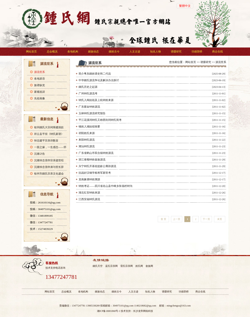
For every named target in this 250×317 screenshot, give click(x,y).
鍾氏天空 (98, 266)
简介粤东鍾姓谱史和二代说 (95, 73)
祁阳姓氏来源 (87, 133)
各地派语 (39, 78)
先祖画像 (39, 98)
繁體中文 (185, 5)
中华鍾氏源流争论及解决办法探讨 (99, 80)
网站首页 (31, 51)
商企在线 (217, 51)
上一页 (176, 219)
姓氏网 (139, 266)
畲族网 (149, 266)
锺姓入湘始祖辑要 (89, 126)
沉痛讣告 (39, 153)
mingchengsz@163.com (179, 305)
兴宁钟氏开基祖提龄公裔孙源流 (97, 166)
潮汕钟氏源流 (87, 146)
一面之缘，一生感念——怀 (50, 147)
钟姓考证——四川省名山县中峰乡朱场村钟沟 (105, 186)
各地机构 (72, 51)
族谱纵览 (39, 85)
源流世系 (39, 72)
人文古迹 (134, 51)
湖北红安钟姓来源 (89, 192)
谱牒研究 (176, 51)
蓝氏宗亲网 (111, 266)
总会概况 (52, 51)
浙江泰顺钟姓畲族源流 (92, 159)
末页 (219, 219)
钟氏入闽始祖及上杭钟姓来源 (96, 100)
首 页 (163, 219)
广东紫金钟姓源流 (89, 106)
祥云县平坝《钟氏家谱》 (49, 133)
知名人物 (155, 51)
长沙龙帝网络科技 (143, 311)
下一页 (206, 219)
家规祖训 (39, 91)
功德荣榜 (196, 51)
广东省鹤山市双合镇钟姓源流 (96, 152)
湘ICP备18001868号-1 (108, 311)
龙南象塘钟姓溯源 (89, 179)
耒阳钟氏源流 (87, 139)
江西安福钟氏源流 (89, 199)
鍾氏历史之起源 (88, 86)
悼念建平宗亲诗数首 (46, 140)
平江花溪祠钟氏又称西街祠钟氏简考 (100, 119)
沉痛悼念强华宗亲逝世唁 (49, 160)
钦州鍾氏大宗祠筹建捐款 (49, 127)
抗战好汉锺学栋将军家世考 (95, 172)
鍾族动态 (93, 51)
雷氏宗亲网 (126, 266)
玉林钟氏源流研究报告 (92, 113)
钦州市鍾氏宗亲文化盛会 (49, 173)
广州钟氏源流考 (88, 93)
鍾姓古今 (114, 51)
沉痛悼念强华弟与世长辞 (49, 167)
